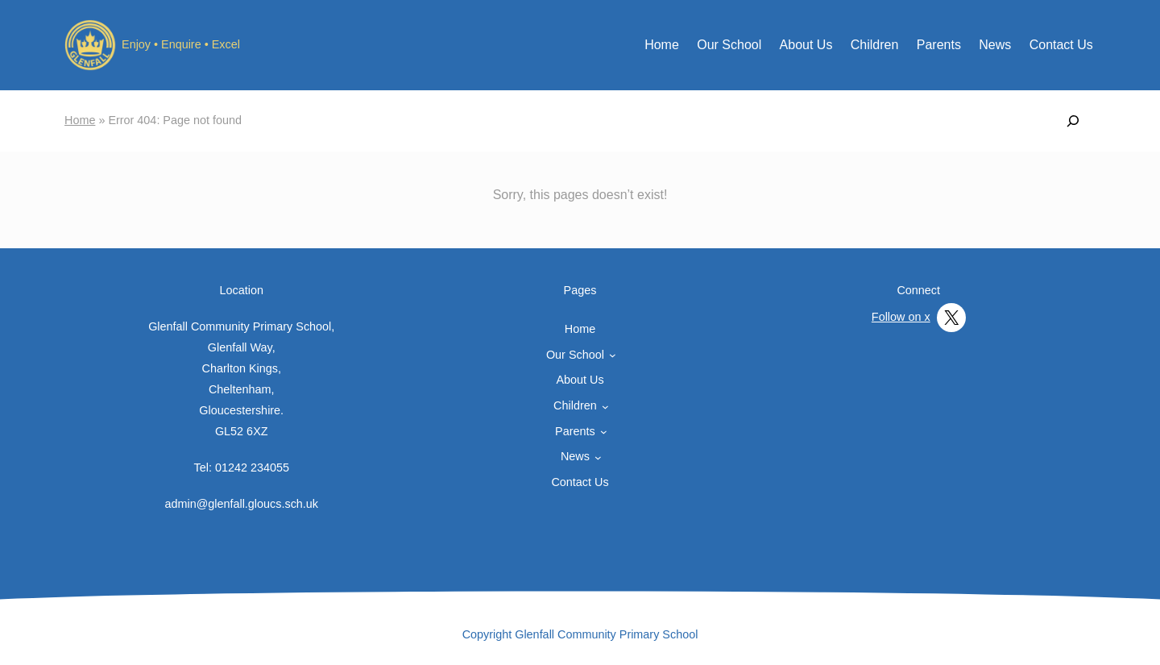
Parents (939, 45)
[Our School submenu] (612, 355)
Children (875, 45)
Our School (729, 45)
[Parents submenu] (603, 431)
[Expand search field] (1073, 121)
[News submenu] (598, 457)
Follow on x (901, 316)
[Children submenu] (605, 406)
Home (661, 45)
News (995, 45)
